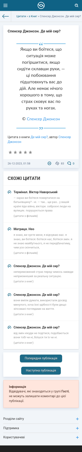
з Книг (33, 16)
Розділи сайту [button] (41, 419)
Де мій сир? (39, 137)
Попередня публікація (41, 358)
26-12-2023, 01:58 (19, 163)
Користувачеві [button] (41, 437)
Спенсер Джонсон (43, 118)
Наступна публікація (41, 370)
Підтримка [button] (41, 428)
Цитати (21, 16)
